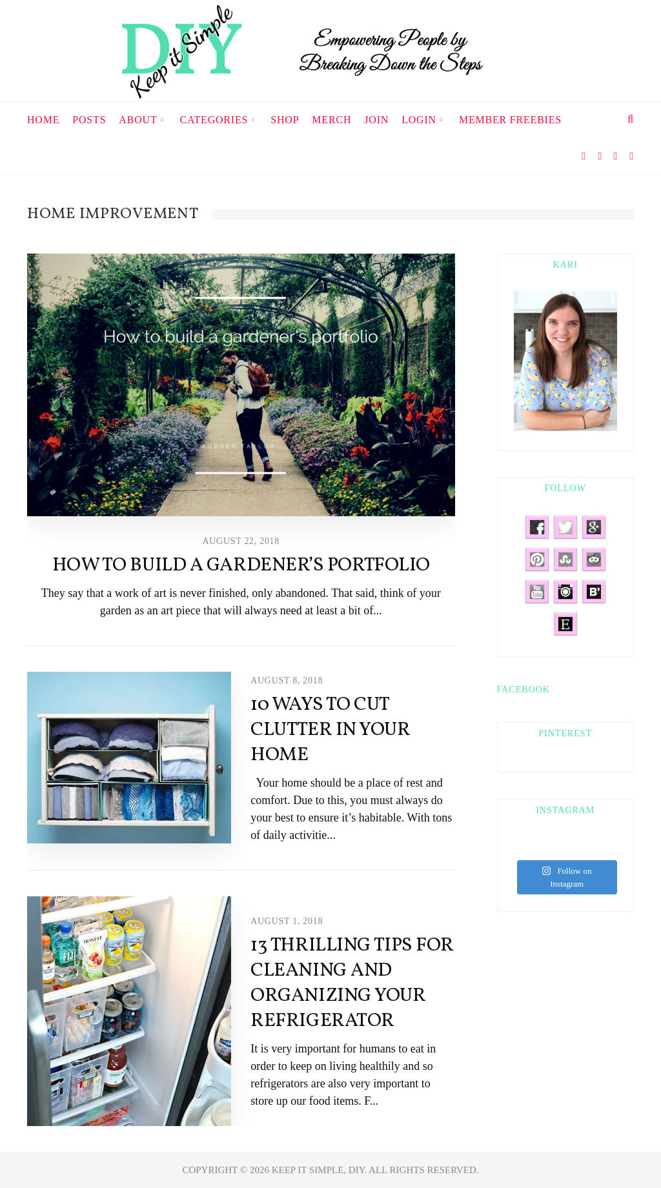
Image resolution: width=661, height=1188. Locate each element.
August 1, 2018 (286, 921)
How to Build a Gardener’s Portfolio (241, 565)
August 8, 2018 (286, 680)
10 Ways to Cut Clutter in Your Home (330, 730)
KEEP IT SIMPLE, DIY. (320, 1170)
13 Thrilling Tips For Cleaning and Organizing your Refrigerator (352, 983)
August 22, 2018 (241, 541)
